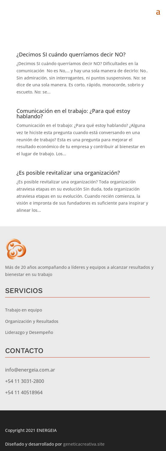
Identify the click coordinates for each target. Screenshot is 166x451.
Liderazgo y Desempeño (29, 332)
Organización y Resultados (31, 321)
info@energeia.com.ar (30, 369)
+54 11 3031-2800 (24, 381)
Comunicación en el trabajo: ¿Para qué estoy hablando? (73, 113)
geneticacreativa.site (84, 444)
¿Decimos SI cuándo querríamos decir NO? (71, 54)
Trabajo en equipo (23, 310)
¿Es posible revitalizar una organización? (68, 172)
